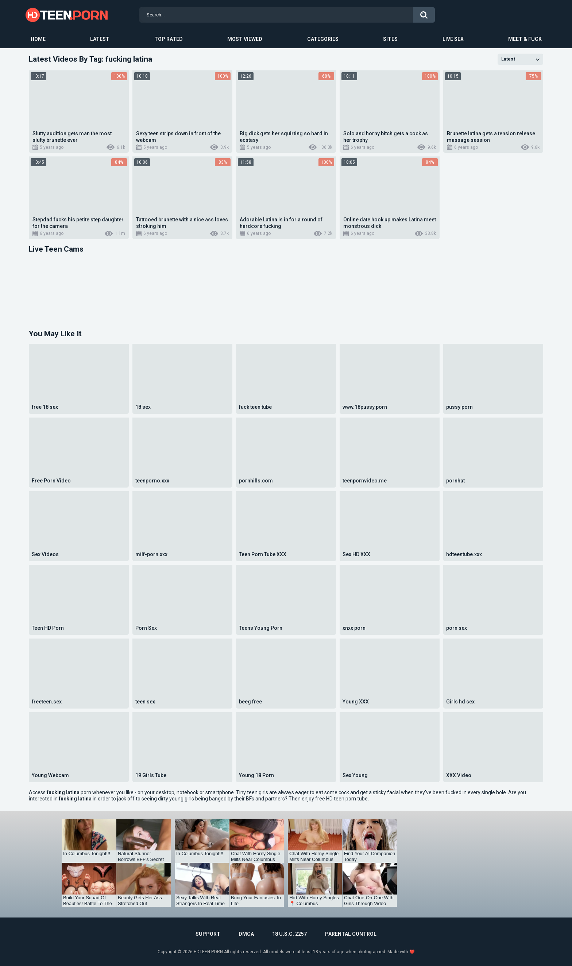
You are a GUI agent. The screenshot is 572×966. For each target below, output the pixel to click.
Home (38, 39)
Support (208, 934)
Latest (99, 39)
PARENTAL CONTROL (350, 934)
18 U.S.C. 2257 (289, 934)
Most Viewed (244, 39)
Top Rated (168, 39)
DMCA (246, 934)
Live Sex (453, 39)
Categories (323, 39)
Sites (390, 39)
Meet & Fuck (525, 39)
